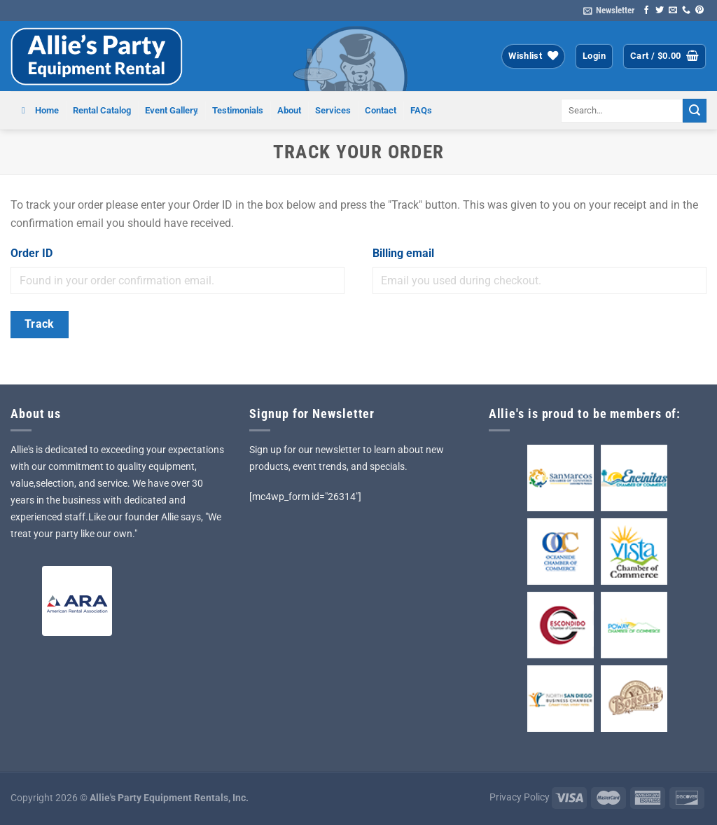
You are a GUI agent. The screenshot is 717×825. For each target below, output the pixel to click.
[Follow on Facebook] (646, 10)
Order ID (32, 253)
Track (40, 324)
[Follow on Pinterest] (699, 10)
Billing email (403, 253)
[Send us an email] (673, 10)
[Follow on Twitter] (659, 10)
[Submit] (694, 111)
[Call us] (686, 10)
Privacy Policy (519, 797)
